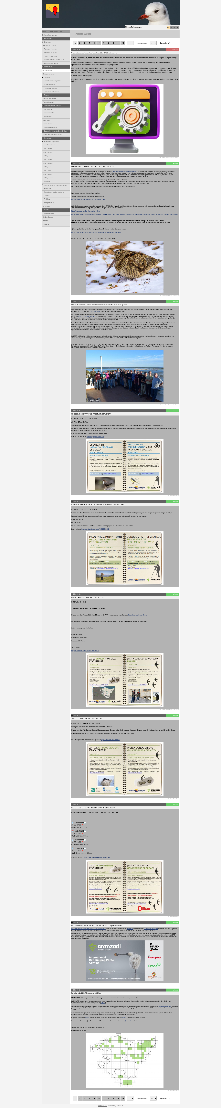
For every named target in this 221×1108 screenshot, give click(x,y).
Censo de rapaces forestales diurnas (54, 185)
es (171, 27)
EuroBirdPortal (95, 311)
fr (177, 27)
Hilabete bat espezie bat (50, 141)
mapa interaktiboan (165, 1006)
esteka (103, 1003)
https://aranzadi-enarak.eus (137, 615)
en (174, 27)
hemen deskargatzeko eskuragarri (125, 171)
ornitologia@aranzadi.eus (95, 437)
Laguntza (46, 77)
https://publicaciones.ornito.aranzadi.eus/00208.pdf (88, 199)
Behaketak (46, 42)
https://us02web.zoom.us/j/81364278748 (85, 650)
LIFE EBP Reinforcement (87, 316)
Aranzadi (130, 929)
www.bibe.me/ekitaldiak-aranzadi (97, 857)
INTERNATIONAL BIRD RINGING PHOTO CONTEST (88, 929)
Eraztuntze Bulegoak (151, 929)
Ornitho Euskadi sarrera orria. (52, 32)
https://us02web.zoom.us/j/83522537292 (95, 529)
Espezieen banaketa (49, 56)
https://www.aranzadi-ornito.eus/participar (85, 211)
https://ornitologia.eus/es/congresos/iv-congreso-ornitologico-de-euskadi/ (96, 232)
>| (123, 43)
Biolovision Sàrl (102, 1106)
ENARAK (46, 196)
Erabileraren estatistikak (50, 92)
